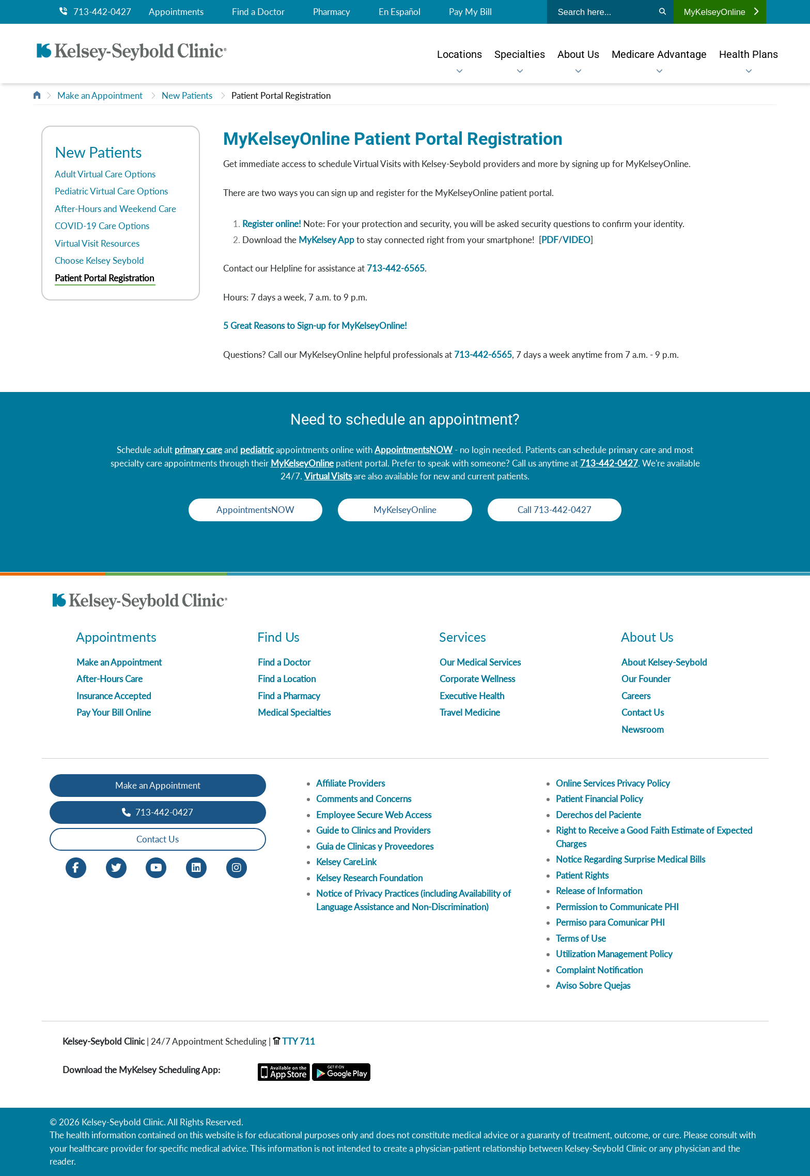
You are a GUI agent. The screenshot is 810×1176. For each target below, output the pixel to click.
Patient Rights (582, 875)
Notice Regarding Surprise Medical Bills (630, 859)
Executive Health (472, 695)
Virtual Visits (328, 476)
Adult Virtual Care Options (105, 174)
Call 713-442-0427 (555, 509)
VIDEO (576, 239)
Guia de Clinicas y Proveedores (374, 846)
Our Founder (646, 678)
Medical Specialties (294, 712)
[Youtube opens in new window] (156, 866)
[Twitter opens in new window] (116, 866)
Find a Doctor (258, 12)
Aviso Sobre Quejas (593, 985)
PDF (549, 239)
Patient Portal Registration (281, 95)
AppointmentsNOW (414, 449)
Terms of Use (581, 938)
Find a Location (287, 678)
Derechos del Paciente (598, 814)
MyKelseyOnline (721, 12)
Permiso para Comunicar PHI (610, 922)
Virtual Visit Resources (97, 243)
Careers (635, 695)
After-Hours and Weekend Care (115, 208)
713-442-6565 (396, 268)
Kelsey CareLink (346, 861)
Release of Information (599, 890)
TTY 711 (294, 1041)
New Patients (187, 95)
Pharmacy (331, 12)
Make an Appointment (100, 95)
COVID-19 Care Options (102, 225)
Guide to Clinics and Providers (373, 830)
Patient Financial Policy (599, 798)
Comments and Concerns (363, 798)
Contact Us (642, 712)
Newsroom (642, 729)
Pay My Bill (470, 12)
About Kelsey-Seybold (664, 662)
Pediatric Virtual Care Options (111, 191)
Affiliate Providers (350, 783)
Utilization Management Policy (614, 953)
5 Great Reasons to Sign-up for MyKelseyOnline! (315, 325)
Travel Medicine (470, 712)
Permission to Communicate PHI (617, 906)
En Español (399, 12)
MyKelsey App (326, 239)
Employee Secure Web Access (373, 814)
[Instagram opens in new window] (237, 866)
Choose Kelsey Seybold (99, 260)
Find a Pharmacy (289, 695)
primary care (198, 449)
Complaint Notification (599, 969)
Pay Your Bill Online (113, 712)
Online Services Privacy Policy (613, 783)
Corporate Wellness (477, 678)
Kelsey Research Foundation (369, 877)
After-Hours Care (109, 678)
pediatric (257, 449)
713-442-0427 (95, 12)
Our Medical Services (480, 662)
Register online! (271, 223)
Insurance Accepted (113, 695)
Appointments (176, 12)
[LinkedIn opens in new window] (196, 866)
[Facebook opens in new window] (76, 866)
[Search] (662, 12)
